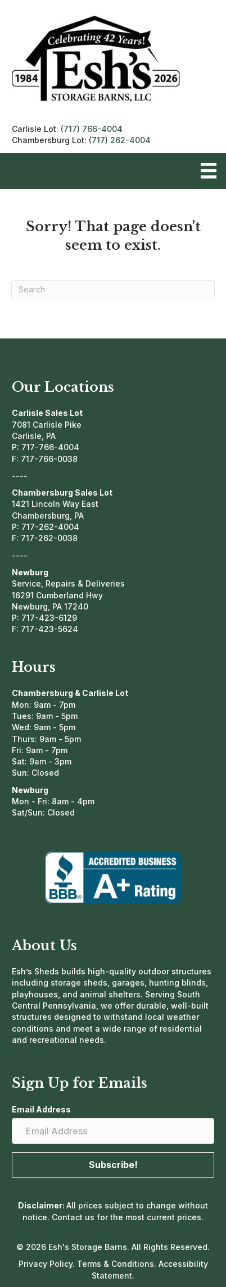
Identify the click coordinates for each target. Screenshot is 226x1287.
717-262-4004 (50, 527)
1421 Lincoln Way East (55, 504)
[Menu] (208, 170)
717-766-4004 (50, 447)
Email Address (41, 1109)
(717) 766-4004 (92, 129)
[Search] (113, 289)
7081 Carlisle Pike (47, 424)
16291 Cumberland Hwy (57, 595)
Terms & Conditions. (118, 1263)
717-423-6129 (49, 617)
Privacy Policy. (48, 1263)
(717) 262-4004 (120, 140)
